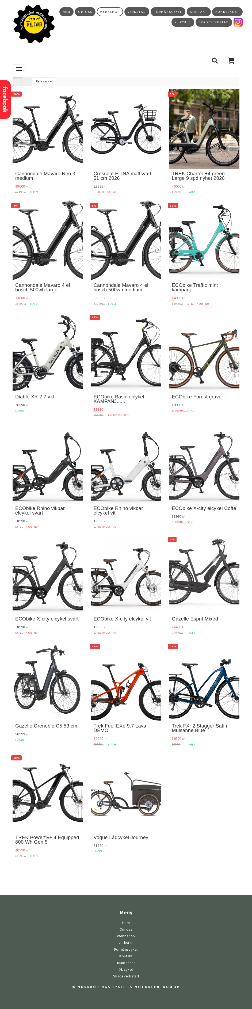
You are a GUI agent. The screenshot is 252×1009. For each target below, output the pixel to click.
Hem (66, 12)
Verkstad (137, 12)
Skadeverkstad (214, 22)
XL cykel (183, 22)
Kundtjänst (227, 12)
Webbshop (110, 12)
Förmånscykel (168, 12)
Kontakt (199, 12)
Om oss (85, 12)
